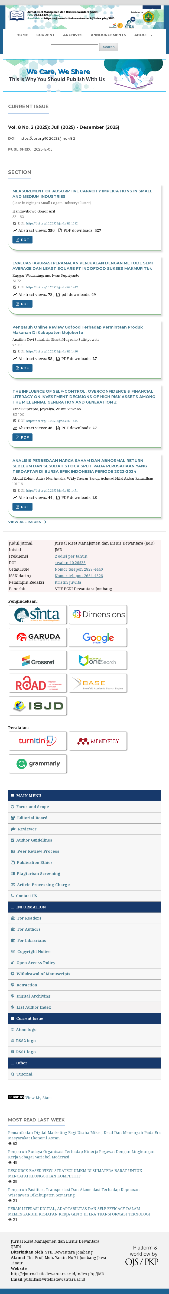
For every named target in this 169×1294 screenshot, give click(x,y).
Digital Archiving (31, 996)
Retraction (24, 984)
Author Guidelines (31, 840)
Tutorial (22, 1074)
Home (22, 35)
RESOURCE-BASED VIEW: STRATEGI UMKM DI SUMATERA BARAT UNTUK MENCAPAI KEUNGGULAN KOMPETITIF (75, 1173)
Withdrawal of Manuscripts (40, 973)
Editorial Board (29, 817)
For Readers (26, 918)
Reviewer (24, 829)
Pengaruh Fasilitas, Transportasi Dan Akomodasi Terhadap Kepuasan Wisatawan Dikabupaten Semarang (74, 1192)
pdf (24, 304)
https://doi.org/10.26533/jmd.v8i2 (47, 138)
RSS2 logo (24, 1040)
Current (45, 35)
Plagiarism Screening (35, 873)
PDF (24, 239)
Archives (73, 35)
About (142, 35)
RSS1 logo (24, 1051)
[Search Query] (74, 47)
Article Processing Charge (40, 884)
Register (129, 9)
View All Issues (24, 522)
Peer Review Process (35, 851)
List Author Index (31, 1007)
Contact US (24, 895)
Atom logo (24, 1029)
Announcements (108, 35)
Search (109, 47)
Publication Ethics (32, 862)
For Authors (26, 929)
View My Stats (38, 1097)
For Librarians (28, 940)
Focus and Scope (30, 806)
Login (149, 9)
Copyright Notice (31, 951)
